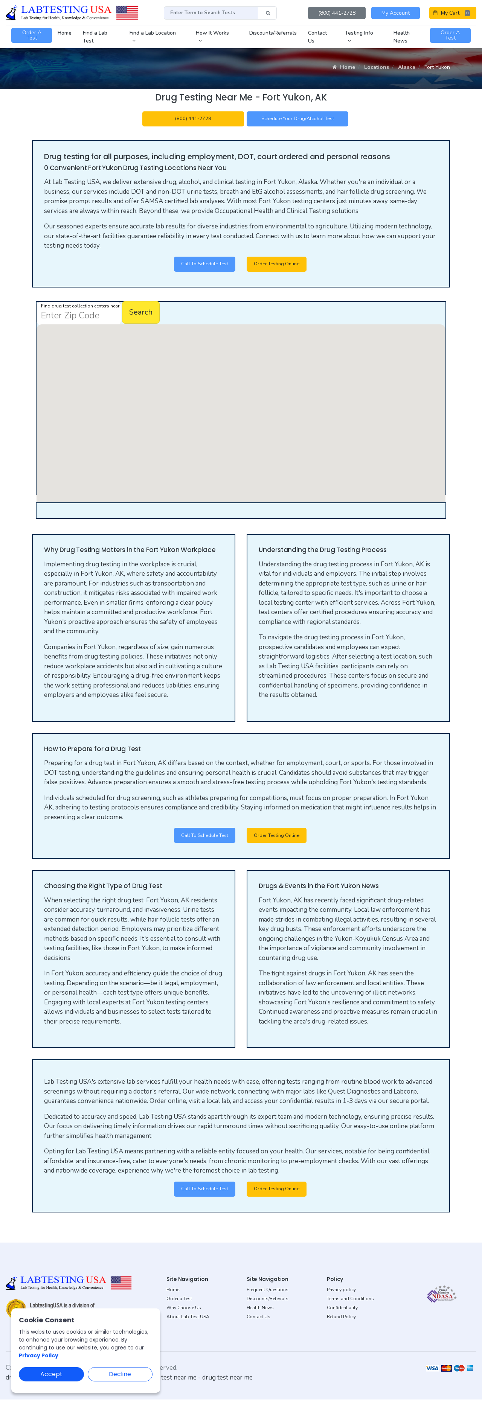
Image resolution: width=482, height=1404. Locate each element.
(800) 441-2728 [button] (193, 119)
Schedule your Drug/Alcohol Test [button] (298, 119)
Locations (376, 67)
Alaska (406, 67)
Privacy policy (341, 1294)
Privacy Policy (38, 1355)
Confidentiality (342, 1312)
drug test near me (227, 1381)
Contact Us (258, 1321)
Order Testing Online (280, 265)
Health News (260, 1312)
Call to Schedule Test (200, 265)
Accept (51, 1374)
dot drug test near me (166, 1381)
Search (141, 314)
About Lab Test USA (187, 1321)
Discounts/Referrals (267, 1303)
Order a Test (179, 1303)
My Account (395, 13)
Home (343, 67)
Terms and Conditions (350, 1303)
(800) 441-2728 (336, 13)
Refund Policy (341, 1321)
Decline (120, 1374)
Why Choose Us (183, 1312)
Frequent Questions (267, 1294)
